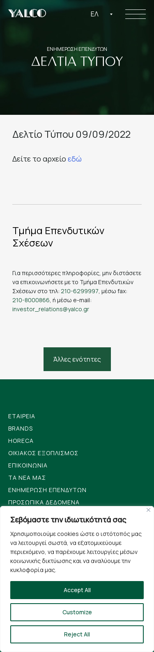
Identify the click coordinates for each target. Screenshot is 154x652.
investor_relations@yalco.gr (50, 309)
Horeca (21, 441)
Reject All (77, 634)
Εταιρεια (21, 416)
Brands (20, 428)
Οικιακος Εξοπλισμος (43, 453)
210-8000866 (31, 300)
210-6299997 (80, 291)
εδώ (75, 159)
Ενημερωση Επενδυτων (47, 490)
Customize (77, 612)
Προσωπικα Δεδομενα (44, 502)
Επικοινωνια (28, 465)
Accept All (77, 590)
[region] (77, 579)
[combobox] (102, 14)
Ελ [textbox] (95, 13)
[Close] (148, 510)
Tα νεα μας (27, 477)
